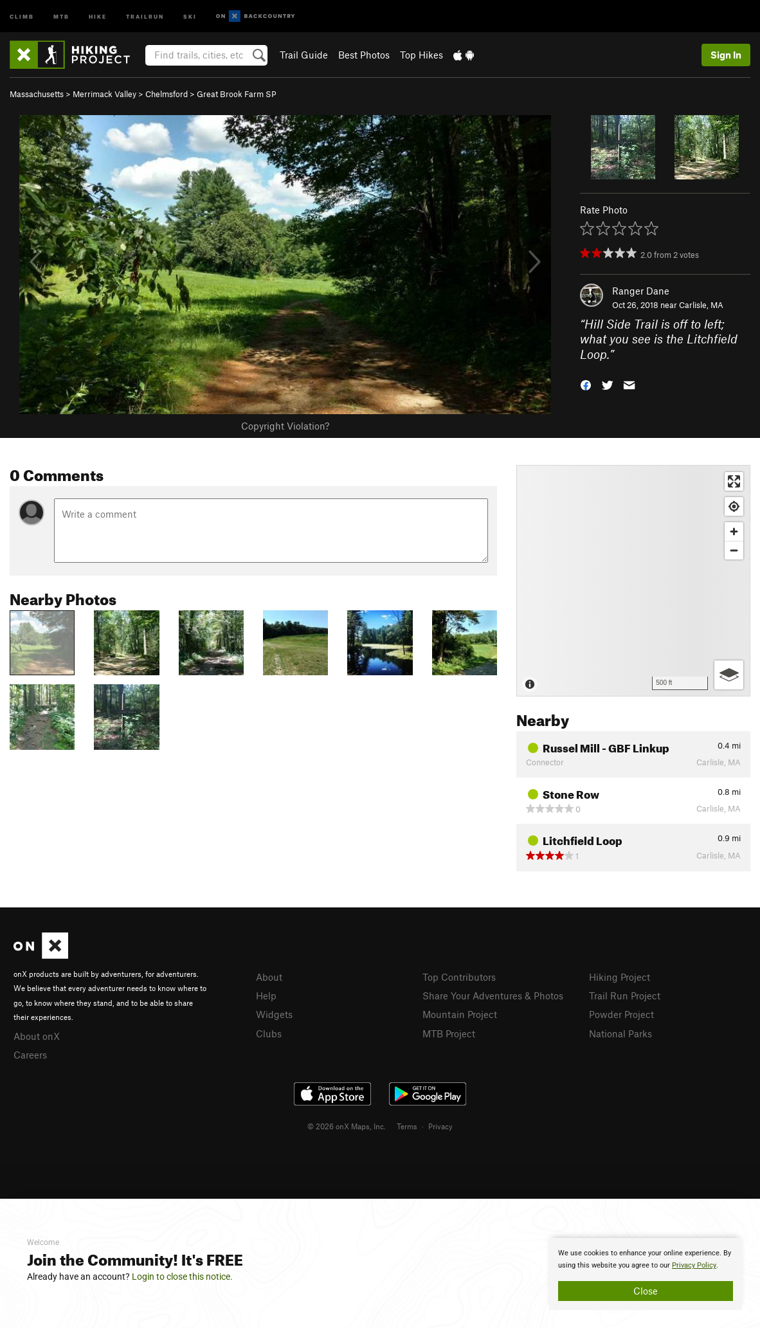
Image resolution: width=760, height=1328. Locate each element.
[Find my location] (734, 506)
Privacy (440, 1126)
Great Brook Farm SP (236, 94)
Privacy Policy (694, 1265)
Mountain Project (459, 1014)
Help (266, 995)
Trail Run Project (624, 995)
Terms (407, 1126)
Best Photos (364, 54)
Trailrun (145, 16)
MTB (61, 16)
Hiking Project (619, 977)
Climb (22, 16)
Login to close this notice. (182, 1276)
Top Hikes (421, 54)
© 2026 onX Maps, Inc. (346, 1126)
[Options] (728, 674)
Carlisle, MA (701, 305)
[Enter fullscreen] (734, 481)
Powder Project (621, 1014)
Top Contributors (459, 977)
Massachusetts (37, 94)
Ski (190, 16)
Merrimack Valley (104, 94)
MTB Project (448, 1033)
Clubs (269, 1033)
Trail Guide (304, 54)
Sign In (725, 54)
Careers (30, 1054)
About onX (37, 1036)
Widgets (274, 1014)
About (269, 977)
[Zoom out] (734, 550)
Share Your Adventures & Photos (492, 995)
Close (645, 1290)
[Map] (633, 581)
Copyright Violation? (285, 426)
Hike (98, 16)
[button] (586, 384)
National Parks (620, 1033)
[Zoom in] (734, 531)
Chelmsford (166, 94)
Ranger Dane (640, 290)
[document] (645, 1274)
